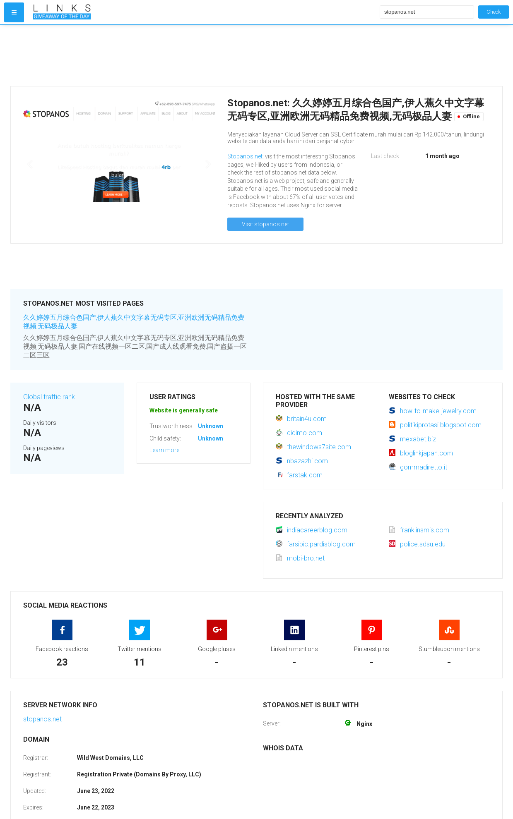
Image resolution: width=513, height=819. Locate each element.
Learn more (164, 450)
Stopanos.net (245, 156)
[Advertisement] (204, 55)
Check (494, 12)
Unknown (210, 426)
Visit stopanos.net (265, 224)
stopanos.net (42, 719)
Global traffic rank (49, 397)
